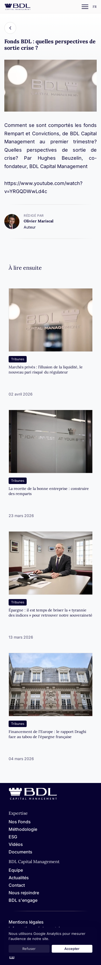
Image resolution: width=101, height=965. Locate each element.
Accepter (71, 949)
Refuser (29, 949)
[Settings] (95, 7)
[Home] (33, 798)
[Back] (10, 28)
